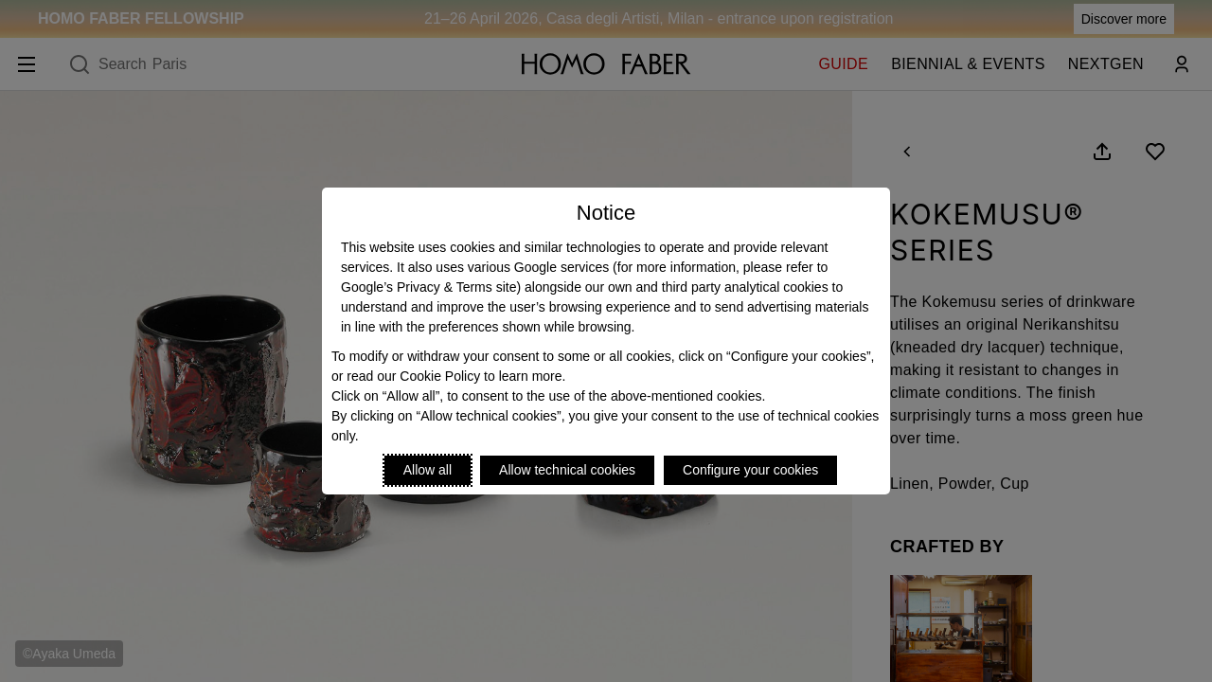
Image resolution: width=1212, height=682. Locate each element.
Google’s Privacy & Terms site (428, 287)
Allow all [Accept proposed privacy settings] (427, 469)
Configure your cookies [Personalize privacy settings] (750, 469)
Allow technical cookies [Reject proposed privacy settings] (567, 469)
